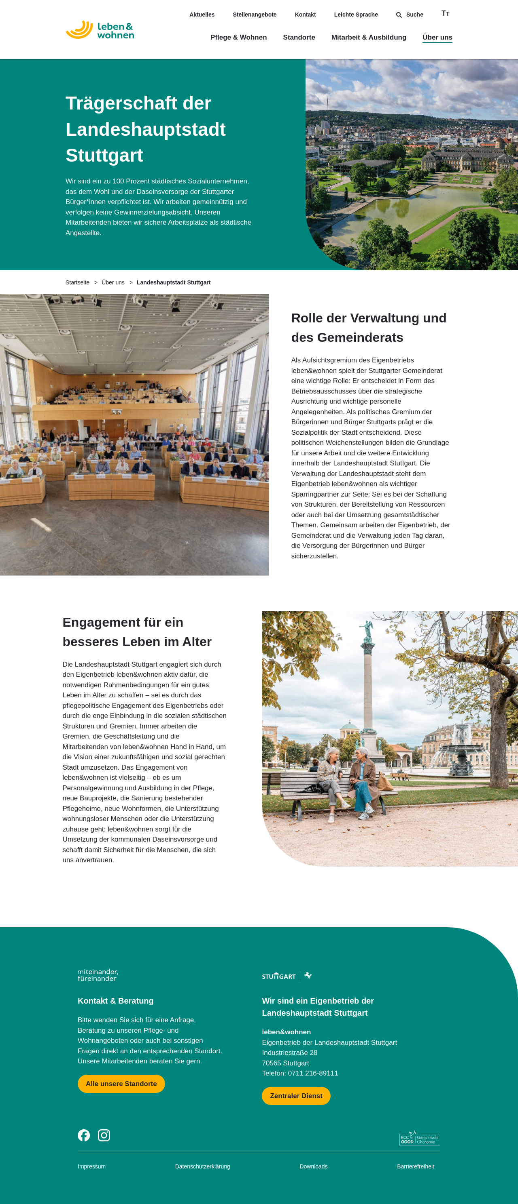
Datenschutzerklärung (202, 1166)
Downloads (313, 1166)
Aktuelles (201, 14)
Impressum (92, 1166)
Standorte (299, 37)
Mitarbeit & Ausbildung (368, 37)
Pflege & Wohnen (238, 37)
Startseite (77, 282)
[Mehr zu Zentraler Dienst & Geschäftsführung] (296, 1096)
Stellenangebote (255, 14)
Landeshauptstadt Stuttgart (174, 282)
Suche (409, 14)
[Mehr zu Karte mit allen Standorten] (121, 1084)
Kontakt (305, 14)
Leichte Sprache (356, 14)
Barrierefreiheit (415, 1166)
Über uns (437, 37)
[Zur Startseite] (100, 31)
